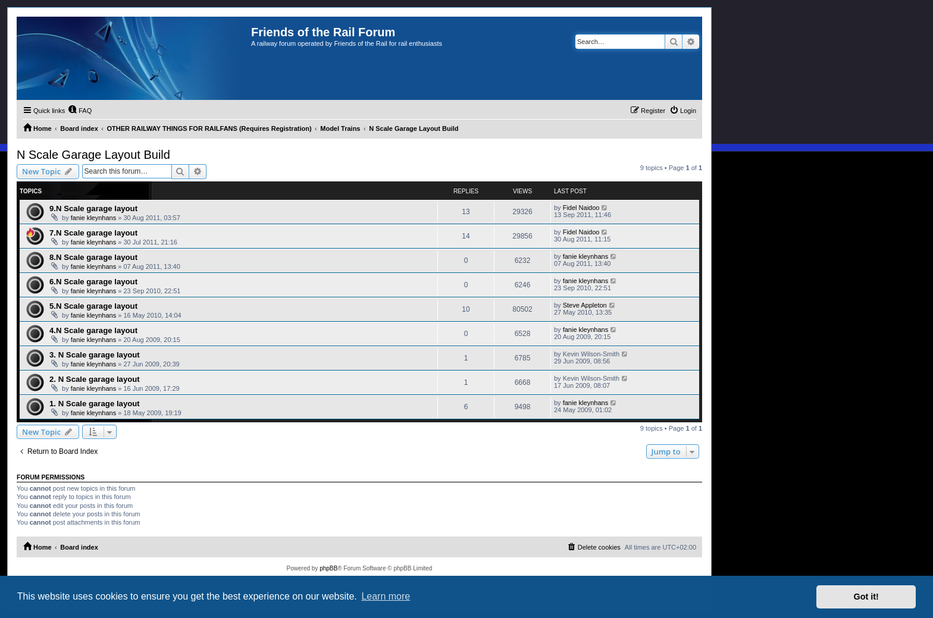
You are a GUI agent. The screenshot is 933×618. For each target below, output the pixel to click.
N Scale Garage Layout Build (93, 154)
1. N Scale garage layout (94, 403)
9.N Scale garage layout (93, 208)
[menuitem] (80, 110)
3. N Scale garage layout (94, 354)
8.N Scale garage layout (93, 257)
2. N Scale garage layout (94, 379)
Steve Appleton (585, 305)
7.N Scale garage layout (93, 232)
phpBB (328, 568)
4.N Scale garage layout (93, 330)
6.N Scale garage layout (93, 281)
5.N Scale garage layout (93, 306)
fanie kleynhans (93, 217)
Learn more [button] (385, 596)
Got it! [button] (866, 596)
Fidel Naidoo (581, 207)
